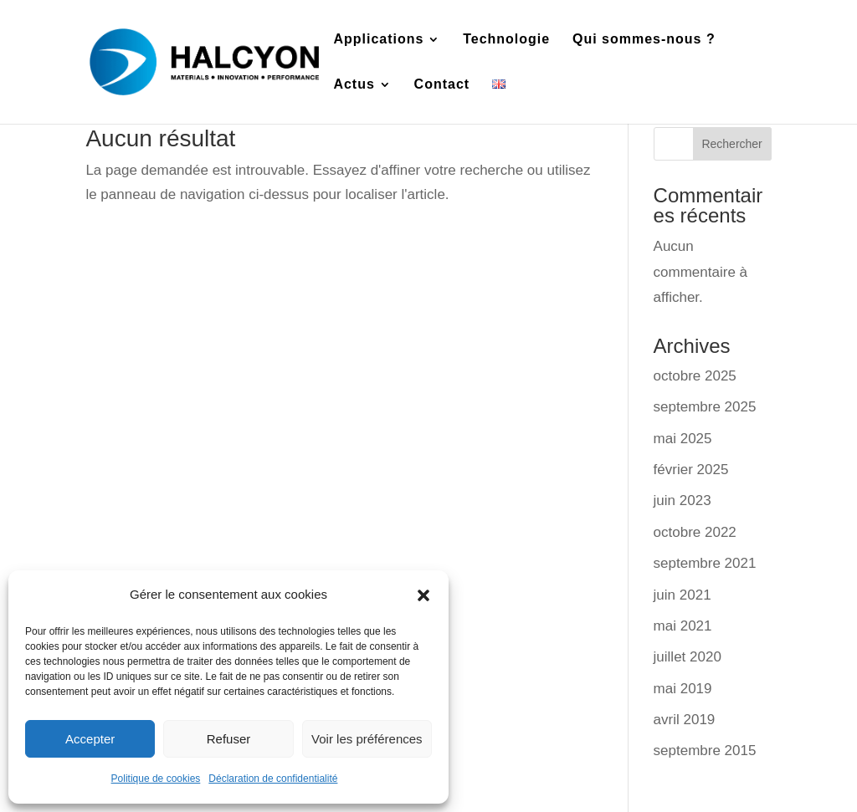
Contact (442, 85)
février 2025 (691, 469)
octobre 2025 (695, 376)
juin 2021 (682, 595)
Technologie (506, 39)
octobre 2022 (695, 532)
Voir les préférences (367, 739)
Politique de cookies (156, 778)
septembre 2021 (705, 563)
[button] (423, 595)
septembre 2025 (705, 407)
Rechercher (731, 144)
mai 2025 (683, 439)
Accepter (90, 739)
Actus (353, 85)
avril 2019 (685, 720)
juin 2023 (682, 500)
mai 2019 (683, 689)
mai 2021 (683, 626)
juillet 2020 (687, 657)
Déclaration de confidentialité (272, 778)
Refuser (229, 739)
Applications (378, 39)
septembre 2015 (705, 750)
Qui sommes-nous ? (644, 39)
